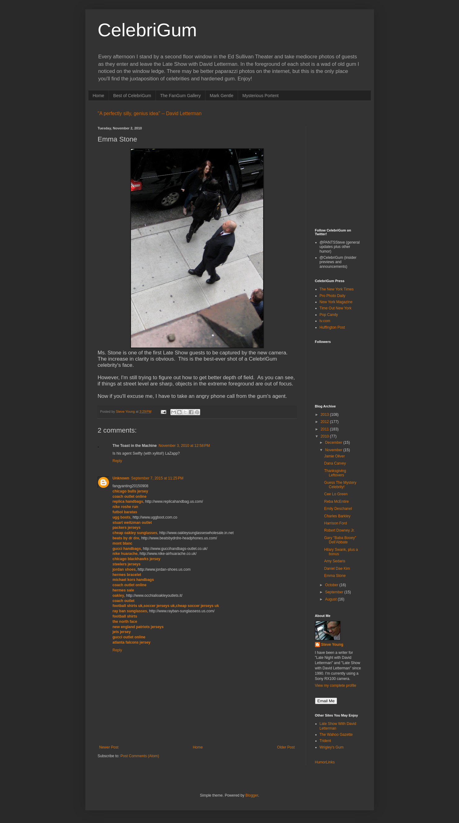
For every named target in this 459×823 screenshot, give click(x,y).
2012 (325, 422)
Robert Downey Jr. (339, 530)
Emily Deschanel (338, 508)
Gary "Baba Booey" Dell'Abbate (340, 540)
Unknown (121, 478)
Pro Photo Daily (332, 296)
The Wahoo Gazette (336, 734)
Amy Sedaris (334, 561)
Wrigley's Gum (332, 747)
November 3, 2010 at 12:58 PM (184, 445)
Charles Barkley (337, 516)
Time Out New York (336, 308)
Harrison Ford (335, 523)
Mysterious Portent (260, 95)
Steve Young (332, 644)
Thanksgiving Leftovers (335, 473)
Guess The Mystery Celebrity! (340, 484)
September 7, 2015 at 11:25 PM (157, 478)
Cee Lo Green (335, 494)
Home (98, 95)
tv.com (325, 321)
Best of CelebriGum (132, 95)
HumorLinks (325, 762)
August (331, 599)
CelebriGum (147, 30)
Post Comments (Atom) (139, 756)
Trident (325, 741)
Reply (117, 461)
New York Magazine (336, 302)
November (334, 450)
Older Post (286, 747)
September (334, 592)
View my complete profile (335, 685)
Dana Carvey (335, 463)
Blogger (251, 795)
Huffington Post (332, 327)
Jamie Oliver (334, 456)
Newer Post (109, 747)
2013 (325, 414)
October (332, 585)
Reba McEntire (336, 501)
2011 (325, 429)
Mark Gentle (221, 95)
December (334, 442)
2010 (325, 436)
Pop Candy (329, 315)
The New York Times (337, 289)
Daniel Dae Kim (337, 568)
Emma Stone (334, 575)
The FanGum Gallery (180, 95)
